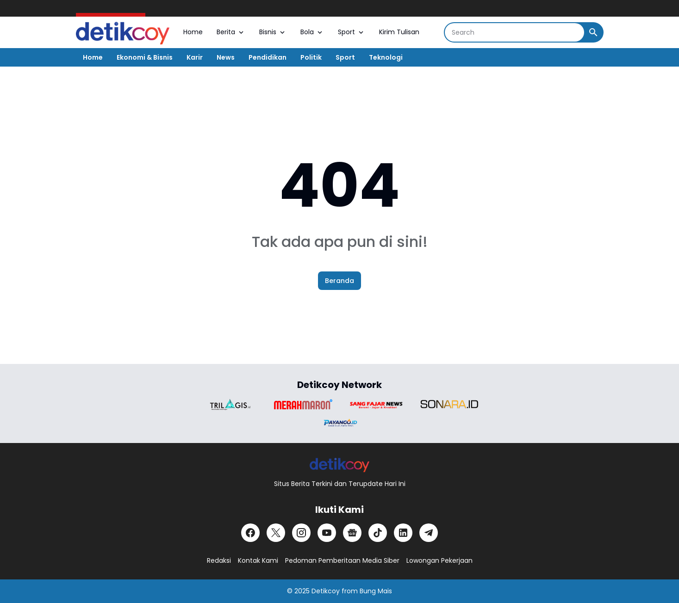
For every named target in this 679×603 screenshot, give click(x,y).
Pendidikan (268, 57)
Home (193, 32)
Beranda (339, 280)
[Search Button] (593, 32)
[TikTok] (377, 532)
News (226, 57)
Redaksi (219, 560)
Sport (351, 32)
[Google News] (352, 532)
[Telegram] (428, 532)
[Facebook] (250, 532)
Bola (312, 32)
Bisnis (273, 32)
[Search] (514, 32)
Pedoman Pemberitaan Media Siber (342, 560)
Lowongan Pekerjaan (439, 560)
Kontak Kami (258, 560)
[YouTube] (327, 532)
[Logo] (339, 464)
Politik (311, 57)
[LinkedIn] (403, 532)
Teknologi (386, 57)
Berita (231, 32)
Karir (195, 57)
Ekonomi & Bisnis (145, 57)
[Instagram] (301, 532)
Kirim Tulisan (399, 32)
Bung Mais (376, 591)
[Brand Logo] (230, 404)
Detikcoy (325, 591)
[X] (276, 532)
